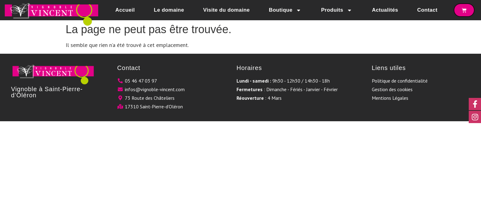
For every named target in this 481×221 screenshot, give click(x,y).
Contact (427, 10)
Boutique (285, 10)
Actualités (385, 10)
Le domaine (169, 10)
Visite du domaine (226, 10)
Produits (337, 10)
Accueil (125, 10)
